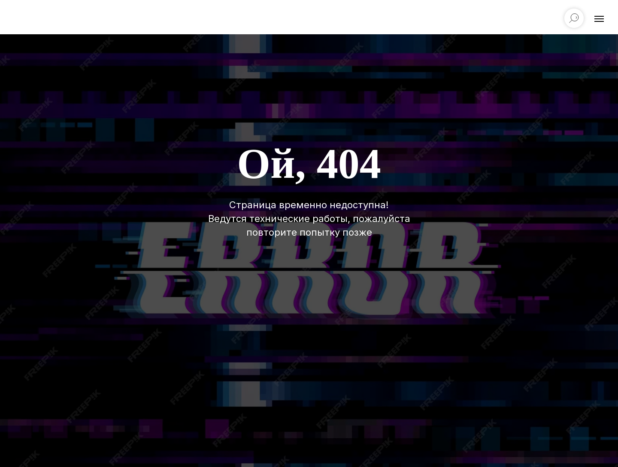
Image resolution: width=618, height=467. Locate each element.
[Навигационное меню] (599, 19)
